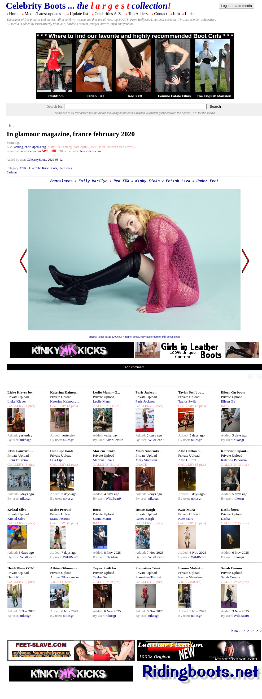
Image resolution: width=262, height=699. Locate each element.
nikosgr (25, 440)
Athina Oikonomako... (66, 577)
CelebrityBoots (36, 159)
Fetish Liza (95, 96)
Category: (13, 168)
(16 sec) (67, 582)
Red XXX (135, 96)
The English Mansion (214, 96)
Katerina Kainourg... (64, 401)
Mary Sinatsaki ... (149, 451)
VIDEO (55, 582)
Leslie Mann (102, 401)
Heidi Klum (15, 577)
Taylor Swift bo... (191, 392)
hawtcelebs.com (30, 151)
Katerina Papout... (235, 451)
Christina (112, 557)
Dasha (225, 519)
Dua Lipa (56, 460)
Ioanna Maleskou (190, 577)
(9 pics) (115, 582)
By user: (13, 440)
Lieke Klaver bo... (20, 392)
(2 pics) (72, 464)
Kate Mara (186, 510)
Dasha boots (230, 510)
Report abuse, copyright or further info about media (152, 336)
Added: (13, 435)
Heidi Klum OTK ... (22, 568)
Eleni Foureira (17, 460)
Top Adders (138, 13)
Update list (79, 13)
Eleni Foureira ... (20, 451)
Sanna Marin (102, 519)
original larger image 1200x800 (105, 336)
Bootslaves (61, 181)
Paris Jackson (146, 392)
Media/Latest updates (43, 13)
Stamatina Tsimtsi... (149, 577)
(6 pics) (157, 406)
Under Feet (207, 181)
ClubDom (56, 96)
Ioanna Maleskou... (192, 568)
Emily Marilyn (92, 181)
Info (176, 13)
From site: (13, 151)
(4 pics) (29, 406)
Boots (97, 510)
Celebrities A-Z (107, 13)
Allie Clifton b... (190, 451)
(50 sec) (195, 582)
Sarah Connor (231, 568)
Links (189, 13)
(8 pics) (115, 464)
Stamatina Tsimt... (149, 568)
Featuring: (13, 143)
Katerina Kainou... (64, 392)
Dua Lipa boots (61, 451)
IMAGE (227, 406)
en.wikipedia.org (35, 147)
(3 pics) (72, 406)
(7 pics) (29, 523)
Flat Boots (65, 168)
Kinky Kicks (147, 181)
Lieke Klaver (16, 401)
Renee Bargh (145, 510)
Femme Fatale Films (174, 96)
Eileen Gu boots (233, 392)
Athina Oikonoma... (65, 568)
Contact (160, 13)
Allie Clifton (187, 460)
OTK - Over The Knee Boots (38, 168)
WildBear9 (156, 440)
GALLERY (15, 406)
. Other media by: (68, 151)
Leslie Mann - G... (106, 392)
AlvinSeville (114, 440)
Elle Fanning (15, 147)
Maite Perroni (60, 510)
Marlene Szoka (104, 451)
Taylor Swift (187, 401)
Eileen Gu (228, 401)
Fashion (12, 172)
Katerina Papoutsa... (235, 460)
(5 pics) (200, 464)
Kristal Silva (16, 510)
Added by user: (17, 159)
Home (14, 13)
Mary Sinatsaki (146, 460)
